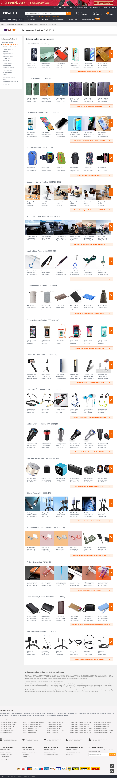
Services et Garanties (5, 752)
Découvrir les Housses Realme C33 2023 (93, 106)
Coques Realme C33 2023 (37, 44)
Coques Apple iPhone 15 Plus (8, 726)
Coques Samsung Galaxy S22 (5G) (79, 726)
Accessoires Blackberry (26, 715)
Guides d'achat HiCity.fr (6, 754)
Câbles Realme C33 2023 (37, 493)
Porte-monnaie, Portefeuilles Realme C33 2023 (45, 597)
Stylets (4, 79)
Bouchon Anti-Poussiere (9, 77)
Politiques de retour (71, 749)
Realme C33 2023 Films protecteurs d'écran (81, 676)
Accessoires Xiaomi (40, 713)
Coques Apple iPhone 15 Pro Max (9, 722)
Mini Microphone (7, 84)
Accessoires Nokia (84, 713)
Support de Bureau (8, 53)
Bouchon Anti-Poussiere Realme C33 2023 (43, 528)
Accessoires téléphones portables (15, 24)
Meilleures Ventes (58, 19)
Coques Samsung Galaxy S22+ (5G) (79, 724)
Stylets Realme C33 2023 (37, 562)
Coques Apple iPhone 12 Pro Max (55, 730)
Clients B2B (72, 7)
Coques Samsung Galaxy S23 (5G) (32, 726)
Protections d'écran (8, 49)
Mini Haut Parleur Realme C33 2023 (41, 458)
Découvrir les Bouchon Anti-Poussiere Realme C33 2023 (91, 555)
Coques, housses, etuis (62, 676)
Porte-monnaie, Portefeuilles (10, 81)
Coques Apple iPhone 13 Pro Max (102, 722)
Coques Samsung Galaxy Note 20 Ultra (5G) (81, 728)
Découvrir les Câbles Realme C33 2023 (94, 521)
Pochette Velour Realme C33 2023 (40, 286)
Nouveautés (31, 19)
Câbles (5, 74)
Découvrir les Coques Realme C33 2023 (94, 71)
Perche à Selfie (7, 65)
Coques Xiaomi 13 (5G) (6, 732)
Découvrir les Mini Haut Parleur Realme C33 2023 (92, 486)
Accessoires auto (41, 678)
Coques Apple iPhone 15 (6, 728)
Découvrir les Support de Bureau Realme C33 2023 (92, 210)
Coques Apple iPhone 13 (100, 728)
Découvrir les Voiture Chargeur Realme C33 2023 (92, 452)
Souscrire (112, 754)
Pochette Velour (7, 60)
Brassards (5, 51)
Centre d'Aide (25, 754)
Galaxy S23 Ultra (54, 16)
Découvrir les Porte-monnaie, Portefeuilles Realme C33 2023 (90, 624)
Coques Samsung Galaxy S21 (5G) (103, 732)
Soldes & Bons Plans (88, 19)
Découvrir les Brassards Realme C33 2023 (93, 175)
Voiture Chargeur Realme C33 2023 (41, 424)
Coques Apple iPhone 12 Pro (54, 732)
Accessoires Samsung (16, 713)
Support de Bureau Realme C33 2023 (41, 182)
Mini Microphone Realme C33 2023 (40, 631)
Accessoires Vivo (94, 713)
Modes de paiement (49, 749)
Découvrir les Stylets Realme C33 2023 (94, 590)
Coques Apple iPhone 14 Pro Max (55, 722)
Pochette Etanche (7, 63)
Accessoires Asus (4, 715)
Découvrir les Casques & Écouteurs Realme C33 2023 (92, 417)
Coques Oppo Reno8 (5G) (30, 730)
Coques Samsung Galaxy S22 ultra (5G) (80, 722)
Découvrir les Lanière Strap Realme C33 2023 (93, 279)
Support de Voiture (8, 56)
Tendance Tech (73, 19)
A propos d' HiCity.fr (5, 749)
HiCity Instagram (4, 759)
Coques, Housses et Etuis (9, 46)
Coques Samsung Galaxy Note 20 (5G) (80, 730)
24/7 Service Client (61, 7)
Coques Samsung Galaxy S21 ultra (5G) (80, 732)
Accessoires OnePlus (62, 715)
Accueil (2, 24)
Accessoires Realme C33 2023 (10, 44)
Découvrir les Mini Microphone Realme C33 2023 (92, 659)
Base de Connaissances (28, 752)
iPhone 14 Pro (43, 16)
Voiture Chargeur (7, 70)
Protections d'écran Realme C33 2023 (41, 113)
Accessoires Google (38, 715)
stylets (58, 678)
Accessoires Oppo (61, 713)
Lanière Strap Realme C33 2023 (39, 251)
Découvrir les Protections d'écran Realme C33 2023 (92, 140)
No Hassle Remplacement (51, 754)
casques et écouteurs (107, 676)
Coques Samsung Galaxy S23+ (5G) (32, 724)
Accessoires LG (15, 715)
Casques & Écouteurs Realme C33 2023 (42, 389)
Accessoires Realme (32, 24)
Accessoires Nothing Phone (107, 713)
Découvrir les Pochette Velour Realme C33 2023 (92, 313)
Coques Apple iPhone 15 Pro (7, 724)
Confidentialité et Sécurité (73, 752)
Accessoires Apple (5, 713)
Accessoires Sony (51, 713)
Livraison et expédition (50, 752)
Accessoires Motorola (50, 715)
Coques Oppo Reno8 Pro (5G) (31, 728)
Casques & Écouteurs (8, 67)
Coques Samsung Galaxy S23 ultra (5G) (33, 722)
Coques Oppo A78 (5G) (29, 732)
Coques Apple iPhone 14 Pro (54, 724)
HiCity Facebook (4, 756)
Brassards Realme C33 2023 (38, 147)
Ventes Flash (44, 19)
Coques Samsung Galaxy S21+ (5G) (103, 730)
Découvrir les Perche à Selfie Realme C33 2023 (93, 382)
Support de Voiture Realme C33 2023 (41, 216)
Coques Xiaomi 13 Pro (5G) (7, 730)
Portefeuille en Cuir (30, 678)
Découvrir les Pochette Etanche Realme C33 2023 (92, 348)
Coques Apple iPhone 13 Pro (101, 724)
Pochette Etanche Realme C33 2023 (41, 320)
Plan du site (69, 754)
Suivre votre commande (28, 749)
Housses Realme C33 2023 (37, 78)
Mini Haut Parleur (7, 72)
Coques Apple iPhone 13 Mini (101, 726)
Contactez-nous (26, 756)
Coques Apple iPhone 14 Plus (54, 726)
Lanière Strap (6, 58)
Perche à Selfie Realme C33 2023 (40, 355)
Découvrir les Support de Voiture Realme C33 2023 (92, 244)
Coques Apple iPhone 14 (53, 728)
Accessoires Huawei (28, 713)
